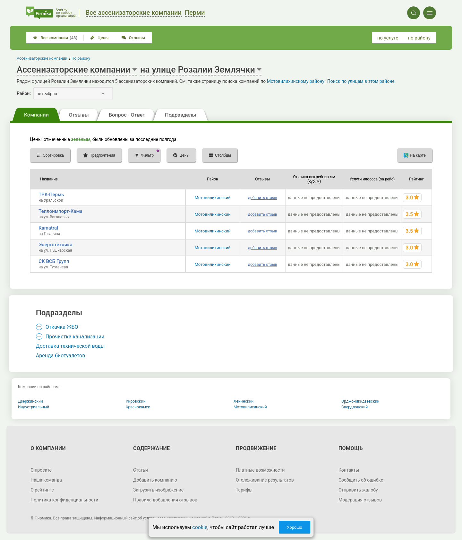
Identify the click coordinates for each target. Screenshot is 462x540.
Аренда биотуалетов (60, 356)
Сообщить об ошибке (360, 480)
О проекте (41, 470)
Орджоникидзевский (360, 401)
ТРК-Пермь (51, 194)
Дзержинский (30, 401)
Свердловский (354, 407)
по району (419, 38)
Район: (24, 93)
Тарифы (244, 489)
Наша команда (46, 480)
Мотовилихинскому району (295, 81)
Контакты (348, 470)
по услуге (387, 38)
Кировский (136, 401)
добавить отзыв (262, 198)
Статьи (140, 470)
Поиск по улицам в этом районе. (361, 81)
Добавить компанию (155, 480)
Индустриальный (33, 407)
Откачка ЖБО (62, 327)
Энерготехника (55, 245)
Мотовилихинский (212, 197)
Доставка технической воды (70, 346)
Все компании (55, 37)
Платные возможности (260, 470)
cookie (199, 527)
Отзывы (133, 37)
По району (81, 58)
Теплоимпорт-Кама (60, 211)
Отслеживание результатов (265, 480)
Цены (99, 37)
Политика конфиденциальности (64, 499)
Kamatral (48, 228)
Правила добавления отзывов (165, 499)
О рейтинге (42, 489)
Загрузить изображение (158, 489)
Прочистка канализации (75, 337)
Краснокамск (138, 407)
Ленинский (243, 401)
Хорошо (294, 527)
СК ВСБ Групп (53, 261)
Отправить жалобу (358, 489)
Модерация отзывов (360, 499)
